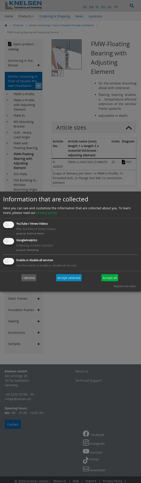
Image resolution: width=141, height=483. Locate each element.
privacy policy (46, 213)
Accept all (110, 278)
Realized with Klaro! (125, 286)
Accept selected (69, 278)
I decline (28, 278)
